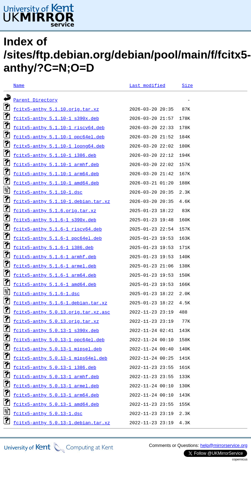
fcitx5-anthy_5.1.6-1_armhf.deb (54, 256)
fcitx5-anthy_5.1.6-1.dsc (46, 293)
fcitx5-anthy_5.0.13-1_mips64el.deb (60, 358)
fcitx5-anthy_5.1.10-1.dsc (47, 192)
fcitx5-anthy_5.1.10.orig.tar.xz (56, 109)
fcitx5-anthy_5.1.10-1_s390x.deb (56, 118)
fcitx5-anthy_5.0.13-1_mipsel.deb (57, 348)
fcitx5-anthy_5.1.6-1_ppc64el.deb (57, 238)
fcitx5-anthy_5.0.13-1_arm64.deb (56, 395)
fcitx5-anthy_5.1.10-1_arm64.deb (56, 173)
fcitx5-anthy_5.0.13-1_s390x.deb (56, 330)
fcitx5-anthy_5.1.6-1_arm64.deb (54, 275)
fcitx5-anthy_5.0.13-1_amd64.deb (56, 404)
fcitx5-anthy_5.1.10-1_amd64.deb (56, 182)
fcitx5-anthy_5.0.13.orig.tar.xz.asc (61, 312)
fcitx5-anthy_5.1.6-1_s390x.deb (54, 219)
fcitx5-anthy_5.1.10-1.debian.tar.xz (61, 201)
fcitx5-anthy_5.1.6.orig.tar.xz (54, 210)
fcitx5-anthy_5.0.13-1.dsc (47, 413)
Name (18, 85)
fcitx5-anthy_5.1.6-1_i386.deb (53, 247)
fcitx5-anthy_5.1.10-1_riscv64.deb (58, 127)
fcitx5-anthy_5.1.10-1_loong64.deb (58, 146)
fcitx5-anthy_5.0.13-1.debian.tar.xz (61, 422)
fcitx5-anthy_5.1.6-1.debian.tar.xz (60, 302)
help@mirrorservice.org (223, 445)
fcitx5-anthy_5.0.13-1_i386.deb (54, 367)
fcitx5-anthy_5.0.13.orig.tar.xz (56, 321)
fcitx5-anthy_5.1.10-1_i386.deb (54, 155)
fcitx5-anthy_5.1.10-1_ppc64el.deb (58, 136)
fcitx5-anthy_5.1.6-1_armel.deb (54, 265)
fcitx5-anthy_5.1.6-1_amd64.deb (54, 284)
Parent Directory (35, 99)
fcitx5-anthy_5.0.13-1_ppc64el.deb (58, 339)
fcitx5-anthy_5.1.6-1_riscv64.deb (57, 229)
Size (187, 85)
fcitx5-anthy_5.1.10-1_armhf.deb (56, 164)
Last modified (147, 85)
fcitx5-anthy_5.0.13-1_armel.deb (56, 385)
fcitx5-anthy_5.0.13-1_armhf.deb (56, 376)
